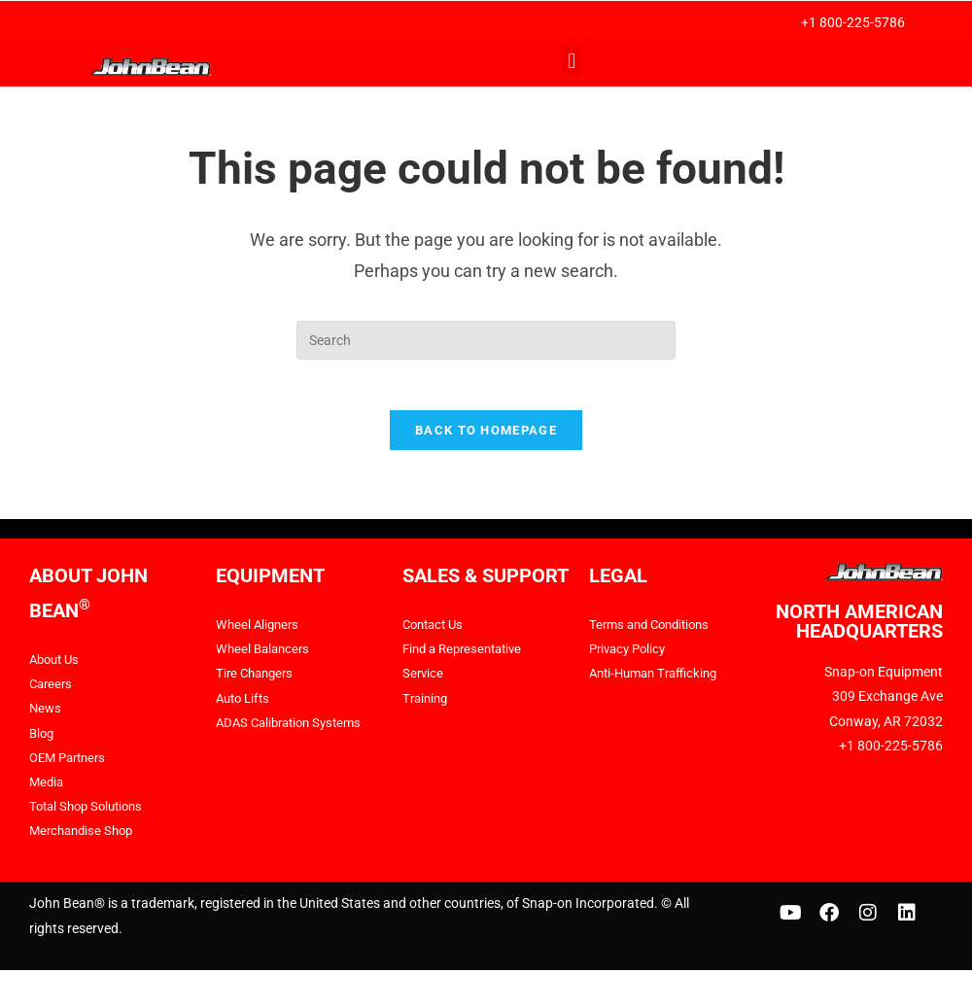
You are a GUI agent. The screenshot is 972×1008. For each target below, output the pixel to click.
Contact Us (435, 633)
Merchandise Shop (85, 840)
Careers (52, 693)
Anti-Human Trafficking (658, 682)
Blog (42, 741)
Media (47, 790)
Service (423, 682)
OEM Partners (71, 766)
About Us (57, 668)
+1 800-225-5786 (853, 22)
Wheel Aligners (259, 633)
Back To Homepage (486, 439)
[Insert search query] (486, 340)
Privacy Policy (631, 658)
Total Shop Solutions (91, 814)
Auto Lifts (245, 706)
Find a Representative (467, 658)
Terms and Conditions (654, 633)
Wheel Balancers (265, 658)
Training (426, 706)
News (46, 717)
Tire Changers (257, 682)
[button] (572, 61)
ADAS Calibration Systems (294, 731)
